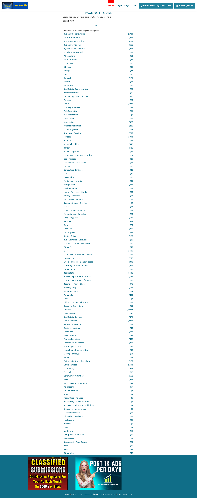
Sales (99, 449)
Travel (99, 104)
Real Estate (99, 438)
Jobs (99, 394)
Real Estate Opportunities (99, 89)
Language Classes (99, 258)
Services (99, 310)
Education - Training (99, 416)
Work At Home (99, 59)
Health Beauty (99, 188)
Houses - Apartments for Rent (99, 280)
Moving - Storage (99, 354)
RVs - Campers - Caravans (99, 240)
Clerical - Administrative (99, 409)
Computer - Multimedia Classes (99, 254)
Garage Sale (99, 184)
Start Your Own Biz (99, 133)
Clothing (99, 166)
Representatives (99, 93)
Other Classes (99, 269)
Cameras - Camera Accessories (99, 155)
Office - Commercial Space (99, 302)
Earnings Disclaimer (108, 494)
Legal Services (99, 313)
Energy (99, 70)
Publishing (99, 85)
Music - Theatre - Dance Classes (99, 262)
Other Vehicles (99, 247)
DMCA (73, 494)
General (99, 78)
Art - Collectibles (99, 144)
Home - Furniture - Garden (99, 192)
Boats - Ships (99, 236)
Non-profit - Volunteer (99, 435)
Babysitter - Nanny (99, 324)
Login (119, 5)
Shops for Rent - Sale (99, 306)
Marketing (99, 431)
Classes (99, 251)
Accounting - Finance (99, 398)
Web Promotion (99, 111)
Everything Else (99, 218)
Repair (99, 357)
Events (99, 379)
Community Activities (99, 376)
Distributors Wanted (99, 52)
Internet (99, 424)
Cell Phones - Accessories (99, 162)
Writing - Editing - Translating (99, 361)
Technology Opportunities (99, 96)
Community (99, 368)
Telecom (99, 100)
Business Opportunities (99, 34)
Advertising (99, 122)
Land (99, 298)
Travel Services (99, 321)
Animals (99, 140)
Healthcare (99, 420)
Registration (130, 5)
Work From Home (99, 37)
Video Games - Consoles (99, 214)
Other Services (99, 365)
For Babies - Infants (99, 181)
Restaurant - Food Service (99, 442)
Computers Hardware (99, 170)
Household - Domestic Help (99, 350)
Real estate (99, 273)
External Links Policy (125, 494)
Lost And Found (99, 390)
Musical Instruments (99, 199)
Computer (99, 63)
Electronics (99, 177)
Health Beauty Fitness (99, 343)
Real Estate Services (99, 317)
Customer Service (99, 412)
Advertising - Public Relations (99, 401)
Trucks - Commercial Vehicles (99, 243)
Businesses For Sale (99, 45)
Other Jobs (99, 453)
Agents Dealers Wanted (99, 48)
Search (95, 25)
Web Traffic (99, 118)
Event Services (99, 335)
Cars (99, 225)
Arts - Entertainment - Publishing (99, 405)
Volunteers (99, 387)
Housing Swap (99, 287)
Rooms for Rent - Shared (99, 284)
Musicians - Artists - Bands (99, 383)
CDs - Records (99, 159)
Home (111, 5)
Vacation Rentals (99, 291)
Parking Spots (99, 295)
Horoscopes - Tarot (99, 346)
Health (99, 82)
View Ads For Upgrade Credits (156, 5)
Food (99, 74)
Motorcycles (99, 232)
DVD (99, 173)
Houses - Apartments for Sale (99, 276)
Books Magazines (99, 151)
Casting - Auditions (99, 328)
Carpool (99, 372)
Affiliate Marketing (99, 126)
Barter (99, 148)
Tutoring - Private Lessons (99, 265)
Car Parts (99, 229)
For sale (99, 137)
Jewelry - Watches (99, 196)
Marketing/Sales (99, 129)
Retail (99, 446)
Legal (99, 427)
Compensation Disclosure (88, 494)
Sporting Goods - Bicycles (99, 203)
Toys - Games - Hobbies (99, 210)
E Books (99, 67)
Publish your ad (184, 5)
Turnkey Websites (99, 107)
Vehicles (99, 221)
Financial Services (99, 339)
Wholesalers (99, 56)
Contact (67, 494)
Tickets (99, 207)
